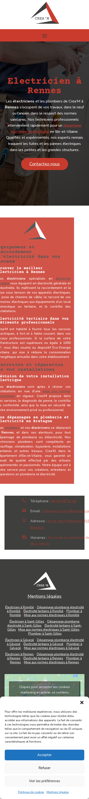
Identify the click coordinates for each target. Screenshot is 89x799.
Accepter (44, 755)
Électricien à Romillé (19, 607)
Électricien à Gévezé (19, 640)
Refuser (44, 768)
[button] (82, 702)
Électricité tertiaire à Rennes (43, 658)
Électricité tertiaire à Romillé (43, 611)
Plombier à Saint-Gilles (45, 634)
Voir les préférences (44, 781)
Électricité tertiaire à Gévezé (43, 644)
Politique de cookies (31, 792)
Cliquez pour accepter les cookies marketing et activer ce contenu (44, 690)
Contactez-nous (44, 164)
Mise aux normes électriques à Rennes (51, 662)
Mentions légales (58, 792)
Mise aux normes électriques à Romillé (51, 615)
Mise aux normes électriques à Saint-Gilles (49, 630)
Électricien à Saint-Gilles (26, 621)
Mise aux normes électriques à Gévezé (51, 648)
